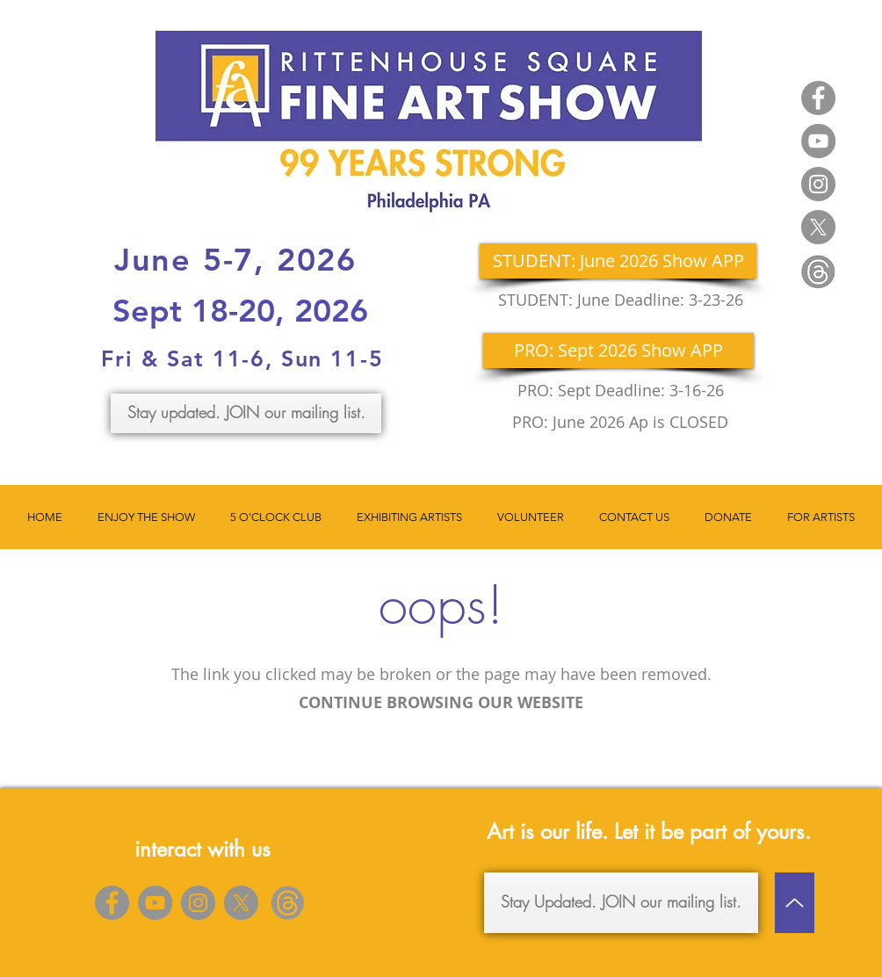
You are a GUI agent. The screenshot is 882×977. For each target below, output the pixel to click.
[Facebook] (818, 98)
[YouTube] (818, 141)
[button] (146, 517)
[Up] (794, 902)
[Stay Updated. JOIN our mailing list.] (621, 902)
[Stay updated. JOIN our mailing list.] (246, 413)
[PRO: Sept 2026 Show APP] (618, 350)
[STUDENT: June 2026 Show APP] (618, 261)
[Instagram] (818, 184)
